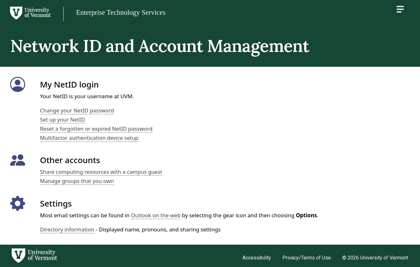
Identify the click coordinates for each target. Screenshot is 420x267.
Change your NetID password (77, 110)
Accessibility (256, 258)
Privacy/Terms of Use (306, 258)
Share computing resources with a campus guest (101, 171)
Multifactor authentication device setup (89, 137)
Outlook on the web (156, 215)
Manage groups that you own (77, 181)
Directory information (67, 229)
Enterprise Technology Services (121, 12)
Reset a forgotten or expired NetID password (96, 128)
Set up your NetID (62, 119)
